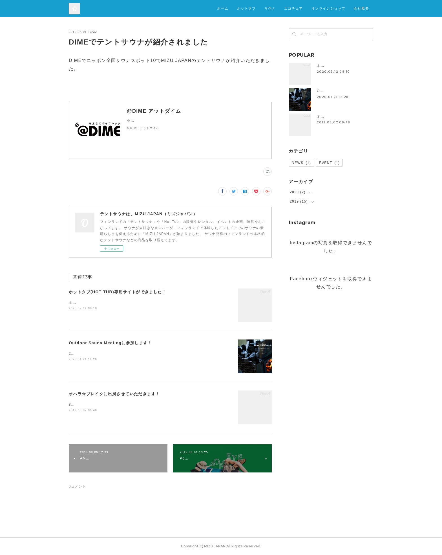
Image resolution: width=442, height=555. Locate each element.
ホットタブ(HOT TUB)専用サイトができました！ (117, 292)
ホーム (222, 8)
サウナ (270, 8)
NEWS (301, 163)
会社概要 (361, 8)
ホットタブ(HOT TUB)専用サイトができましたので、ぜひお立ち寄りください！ (137, 303)
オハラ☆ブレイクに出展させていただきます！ (114, 394)
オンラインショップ (328, 8)
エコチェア (293, 8)
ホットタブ (246, 8)
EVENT (329, 163)
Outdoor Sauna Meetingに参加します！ (110, 343)
